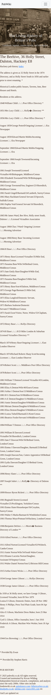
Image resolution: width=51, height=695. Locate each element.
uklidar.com (20, 689)
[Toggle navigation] (45, 4)
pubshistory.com (23, 686)
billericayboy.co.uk (39, 686)
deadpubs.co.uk (7, 689)
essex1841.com (32, 689)
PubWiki (6, 4)
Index (21, 66)
